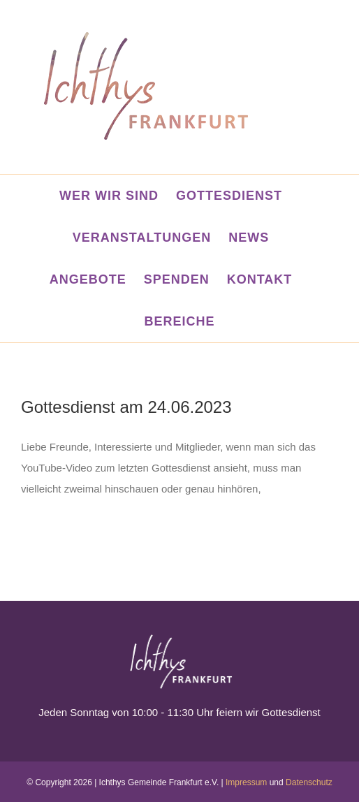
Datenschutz (309, 782)
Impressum (246, 782)
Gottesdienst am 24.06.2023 (126, 407)
